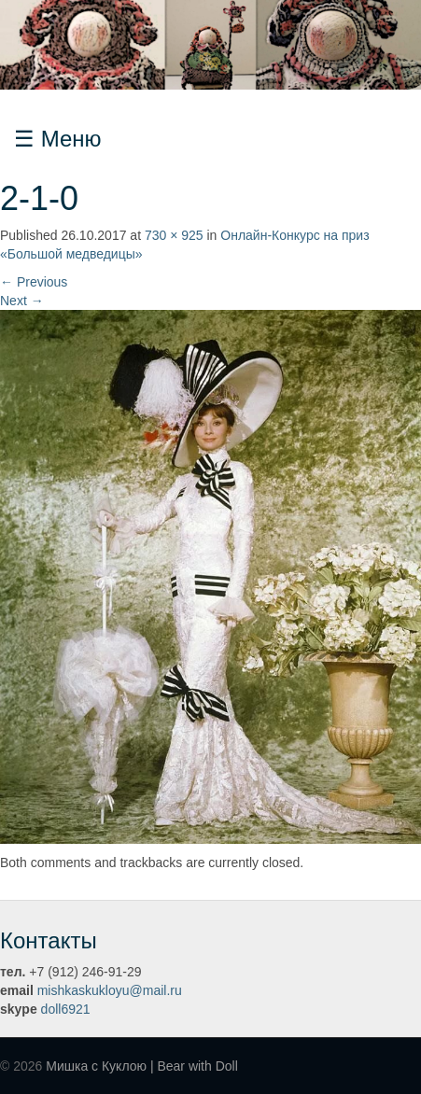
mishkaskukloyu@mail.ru (109, 990)
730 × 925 (174, 235)
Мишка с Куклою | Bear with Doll (142, 1066)
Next (22, 300)
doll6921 (66, 1009)
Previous (33, 281)
